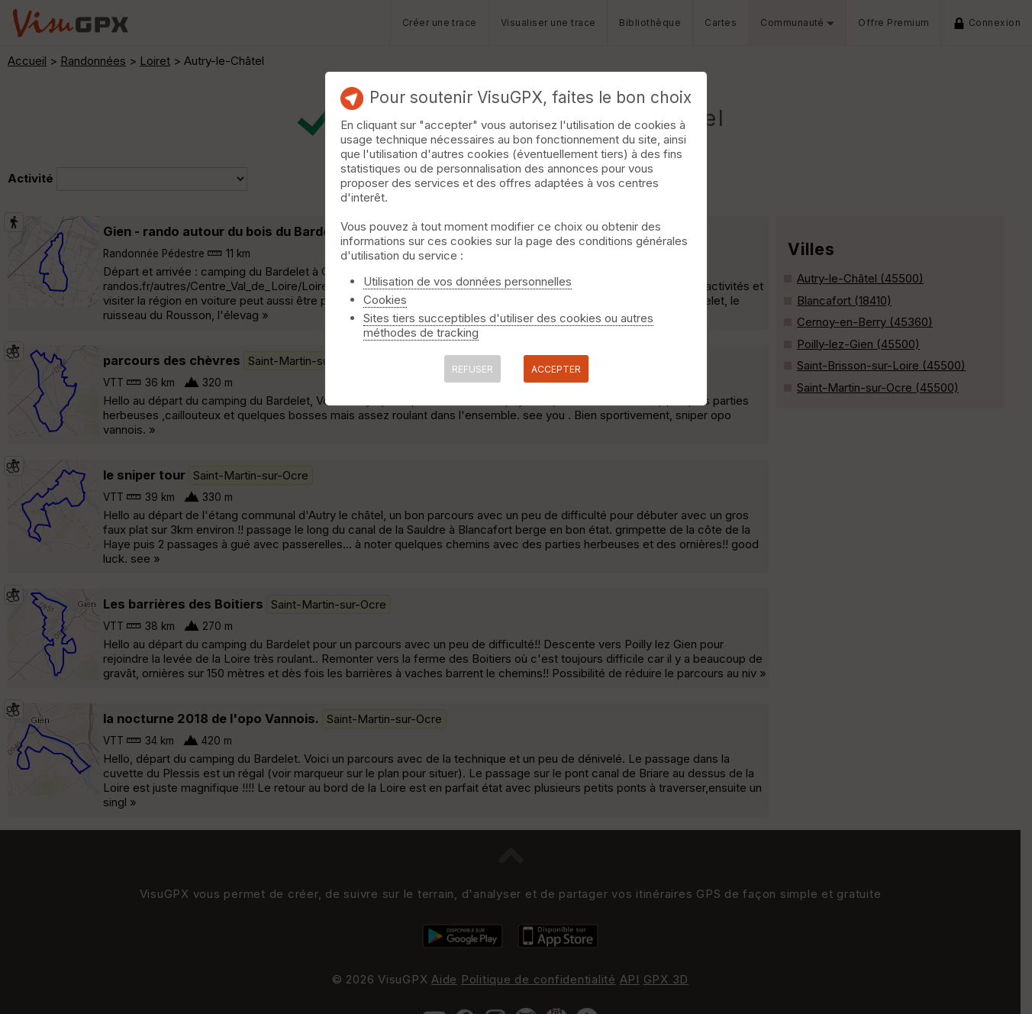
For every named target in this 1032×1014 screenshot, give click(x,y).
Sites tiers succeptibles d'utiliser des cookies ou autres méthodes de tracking (508, 325)
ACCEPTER (556, 369)
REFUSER (472, 369)
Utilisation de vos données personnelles (467, 281)
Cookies (385, 299)
